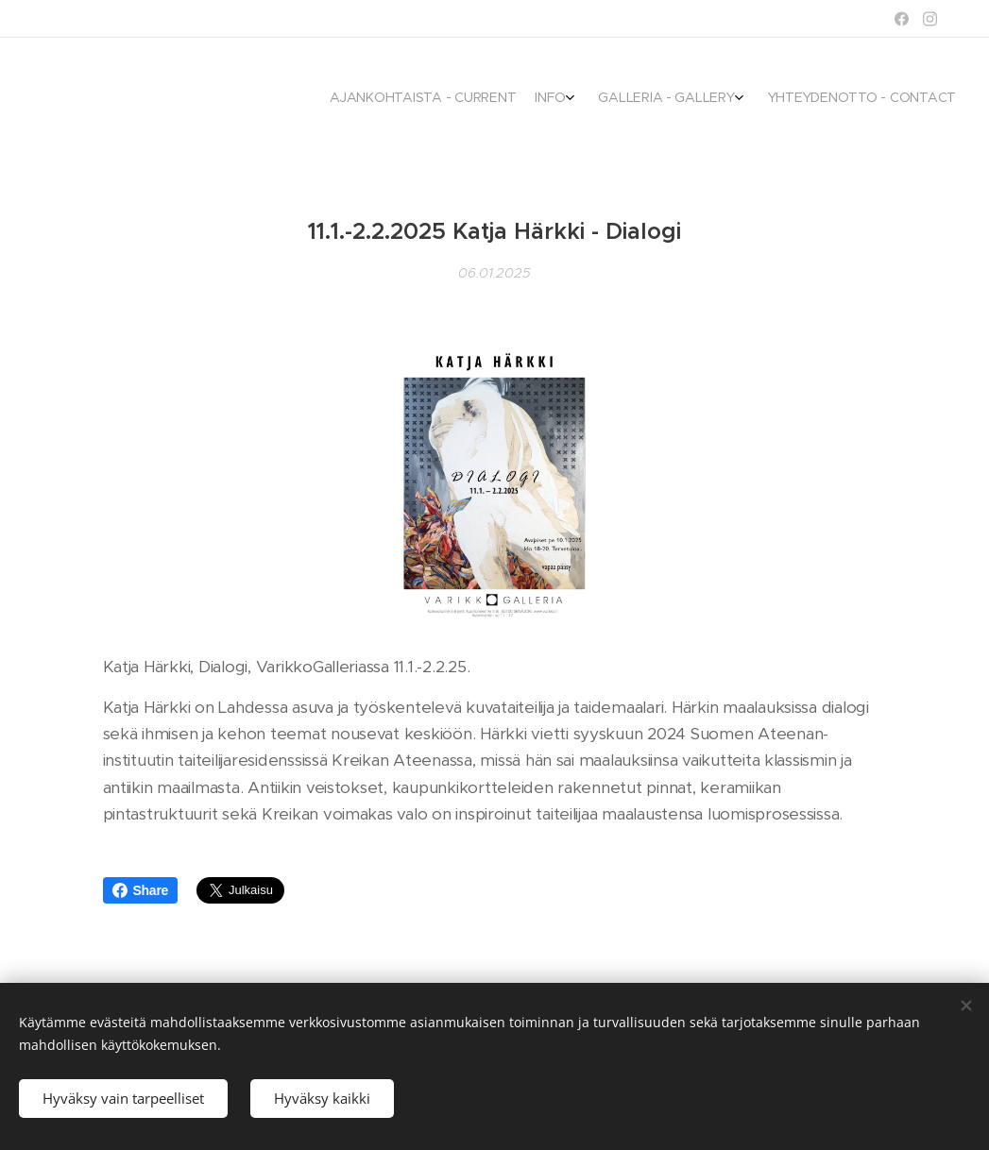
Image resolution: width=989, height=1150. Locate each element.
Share (140, 890)
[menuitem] (873, 99)
